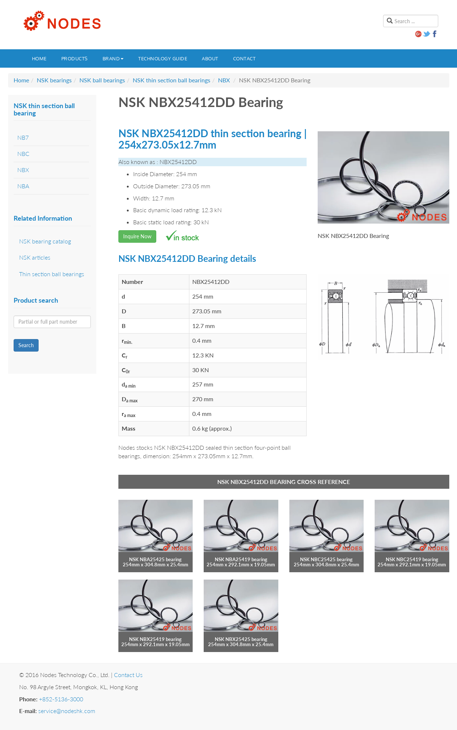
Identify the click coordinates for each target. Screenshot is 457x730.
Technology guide (162, 58)
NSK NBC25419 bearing (412, 559)
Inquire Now (137, 236)
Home (39, 58)
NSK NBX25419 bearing (155, 639)
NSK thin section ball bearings (171, 79)
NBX (224, 79)
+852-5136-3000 (61, 698)
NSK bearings (54, 79)
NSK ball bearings (102, 79)
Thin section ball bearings (51, 273)
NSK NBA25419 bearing (241, 559)
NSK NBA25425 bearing (155, 559)
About (210, 58)
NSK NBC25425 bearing (326, 559)
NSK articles (34, 257)
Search (26, 345)
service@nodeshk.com (66, 710)
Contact (244, 58)
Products (74, 58)
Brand (113, 58)
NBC (23, 153)
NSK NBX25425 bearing (241, 639)
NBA (23, 185)
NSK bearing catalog (45, 241)
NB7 (23, 137)
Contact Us (128, 674)
